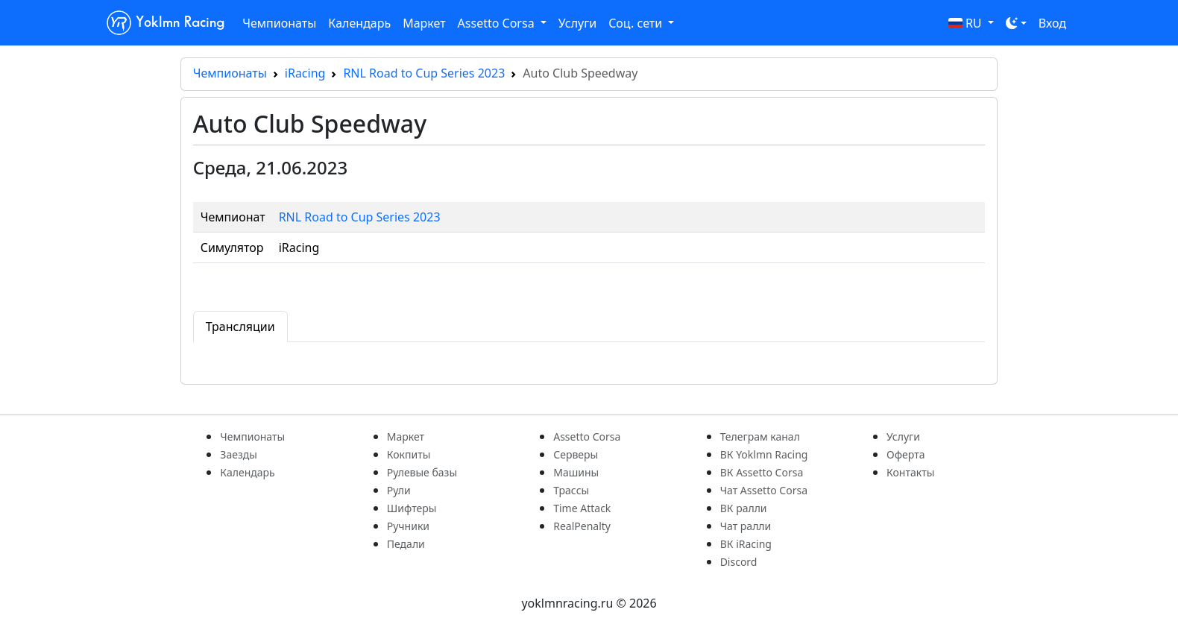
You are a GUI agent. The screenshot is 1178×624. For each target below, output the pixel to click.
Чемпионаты (279, 23)
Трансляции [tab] (240, 326)
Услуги (577, 23)
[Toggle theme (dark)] (1016, 23)
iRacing (305, 73)
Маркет (424, 23)
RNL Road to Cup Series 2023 (424, 73)
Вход (1052, 23)
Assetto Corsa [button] (498, 23)
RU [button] (966, 23)
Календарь (359, 23)
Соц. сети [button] (636, 23)
